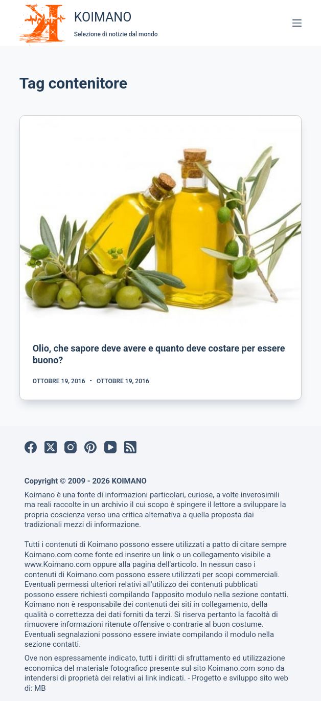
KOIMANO (103, 17)
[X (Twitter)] (50, 447)
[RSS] (130, 447)
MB (39, 688)
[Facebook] (31, 447)
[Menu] (297, 23)
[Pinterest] (90, 447)
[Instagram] (70, 447)
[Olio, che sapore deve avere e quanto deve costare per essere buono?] (161, 221)
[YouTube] (110, 447)
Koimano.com (48, 554)
